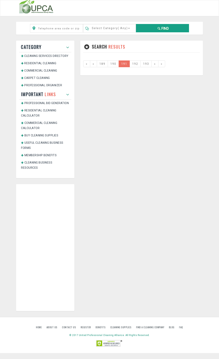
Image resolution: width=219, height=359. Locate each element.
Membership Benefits (39, 155)
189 (102, 63)
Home (39, 327)
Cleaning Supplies (121, 327)
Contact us (69, 327)
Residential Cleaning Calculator (38, 113)
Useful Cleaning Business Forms (42, 145)
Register (86, 327)
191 (124, 63)
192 (135, 63)
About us (52, 327)
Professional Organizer (41, 85)
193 (146, 63)
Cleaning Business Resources (36, 165)
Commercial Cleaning (39, 70)
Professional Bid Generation (45, 103)
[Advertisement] (45, 247)
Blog (172, 327)
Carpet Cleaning (35, 77)
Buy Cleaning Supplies (39, 135)
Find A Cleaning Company (150, 327)
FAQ (181, 327)
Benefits (101, 327)
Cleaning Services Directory (45, 55)
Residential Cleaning (38, 63)
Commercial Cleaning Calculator (39, 125)
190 (113, 63)
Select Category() (111, 28)
